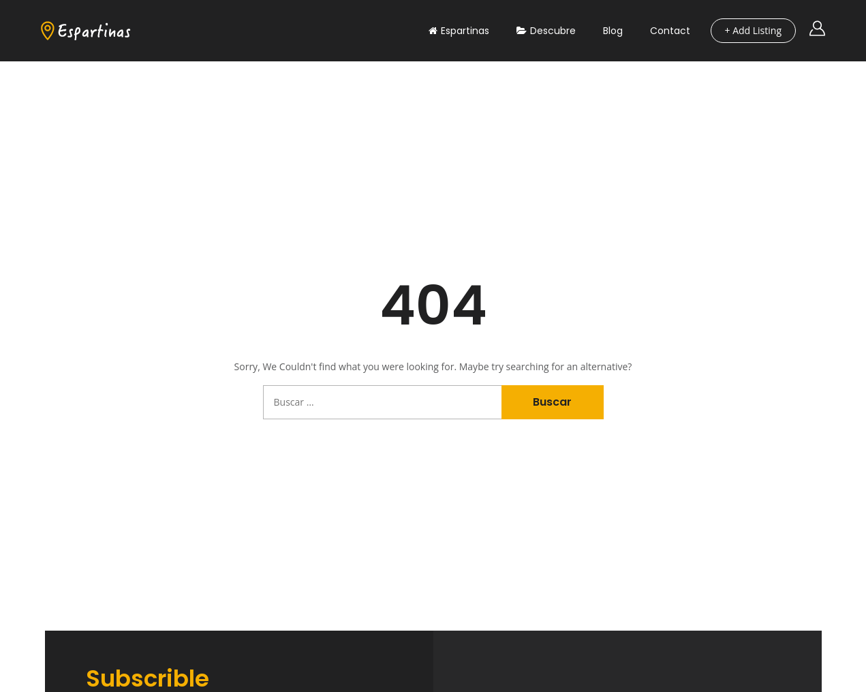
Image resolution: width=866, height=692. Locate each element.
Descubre (546, 30)
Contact (670, 30)
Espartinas (459, 30)
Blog (613, 30)
